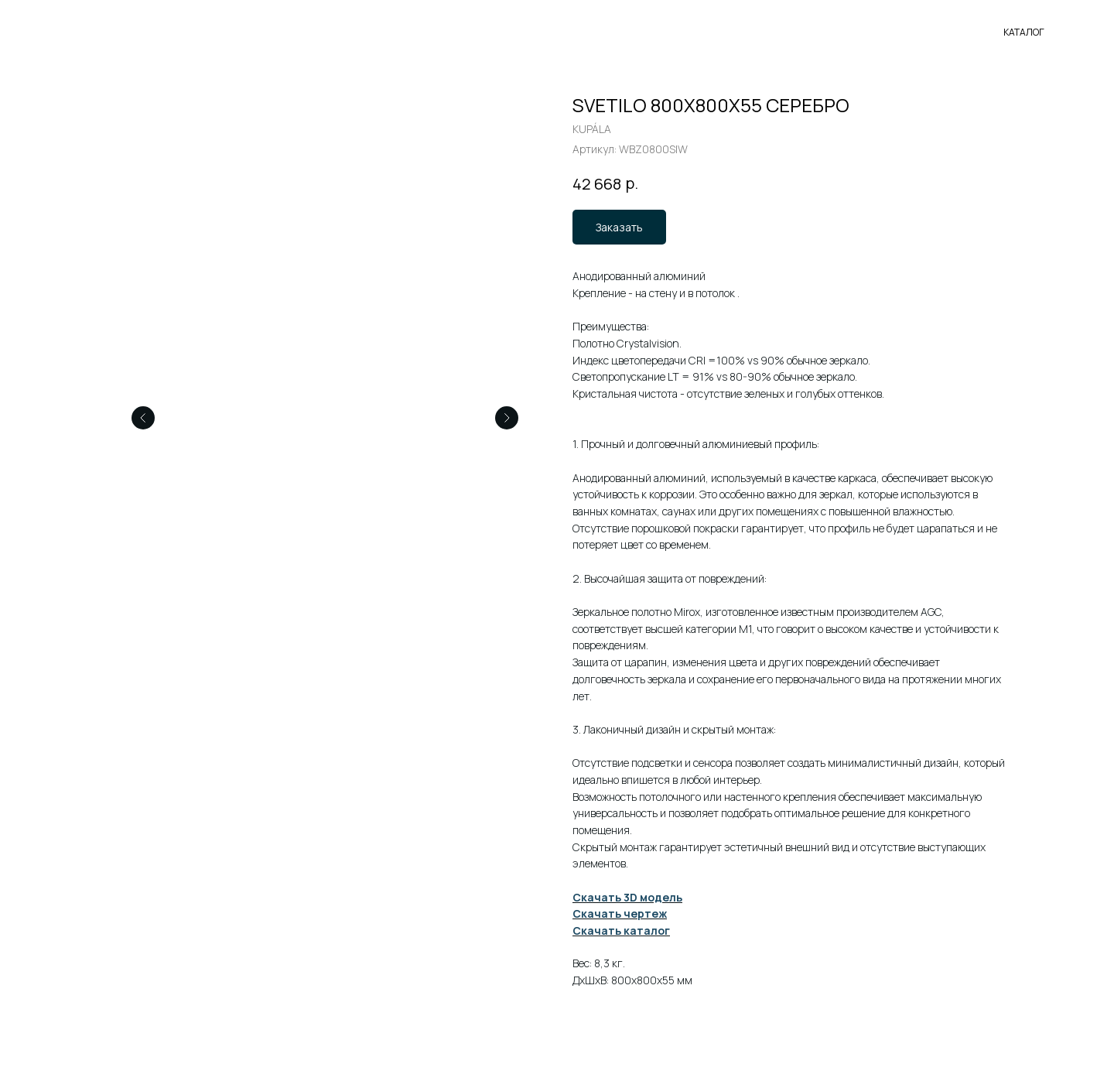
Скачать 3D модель (627, 897)
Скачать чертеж (619, 913)
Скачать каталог (621, 930)
